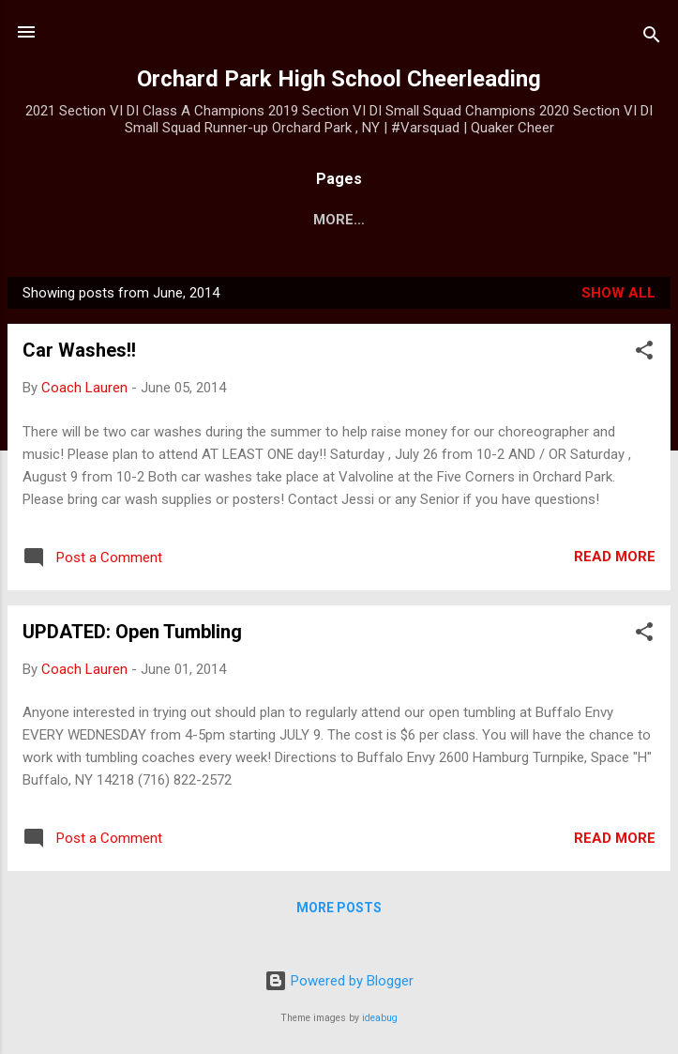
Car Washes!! (79, 354)
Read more (614, 560)
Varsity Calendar (321, 219)
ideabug (380, 1018)
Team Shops (171, 219)
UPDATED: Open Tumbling (132, 635)
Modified (510, 219)
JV (435, 219)
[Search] (651, 38)
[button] (644, 357)
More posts (339, 911)
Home (70, 219)
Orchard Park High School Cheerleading (339, 79)
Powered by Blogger (339, 980)
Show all (618, 296)
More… (602, 219)
